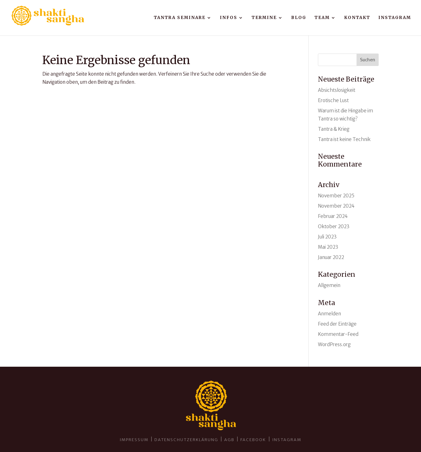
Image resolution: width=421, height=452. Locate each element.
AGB (229, 439)
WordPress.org (334, 344)
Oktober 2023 (333, 226)
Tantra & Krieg (333, 129)
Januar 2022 (331, 257)
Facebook (253, 439)
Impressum (134, 439)
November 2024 (336, 206)
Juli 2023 (327, 237)
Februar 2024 (333, 216)
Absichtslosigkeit (336, 90)
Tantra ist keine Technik (344, 139)
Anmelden (329, 314)
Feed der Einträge (337, 324)
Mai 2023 (328, 247)
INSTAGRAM (286, 439)
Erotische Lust (333, 100)
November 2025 (336, 196)
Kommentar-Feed (338, 334)
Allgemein (329, 285)
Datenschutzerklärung (186, 439)
